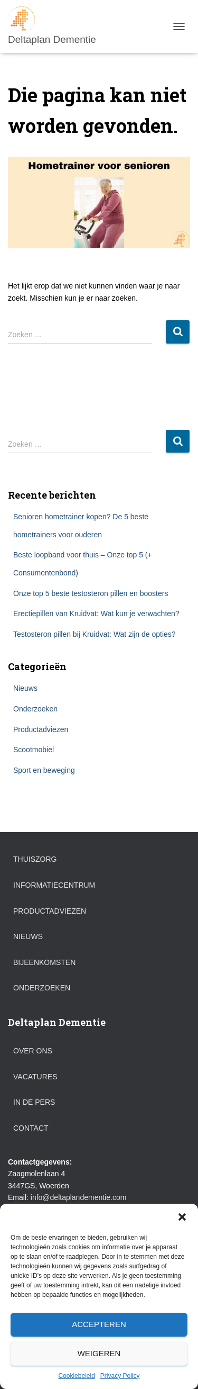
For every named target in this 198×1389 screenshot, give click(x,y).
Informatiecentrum (54, 885)
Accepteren (99, 1324)
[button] (182, 1217)
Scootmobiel (33, 749)
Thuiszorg (34, 859)
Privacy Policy (120, 1375)
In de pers (34, 1102)
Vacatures (35, 1076)
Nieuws (25, 688)
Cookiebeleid (76, 1375)
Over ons (32, 1051)
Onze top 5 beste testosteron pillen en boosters (90, 593)
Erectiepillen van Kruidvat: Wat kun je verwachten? (96, 613)
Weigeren (99, 1353)
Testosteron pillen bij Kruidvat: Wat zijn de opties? (94, 634)
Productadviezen (40, 729)
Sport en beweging (44, 770)
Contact (31, 1128)
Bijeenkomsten (44, 962)
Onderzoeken (35, 709)
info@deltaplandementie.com (79, 1197)
